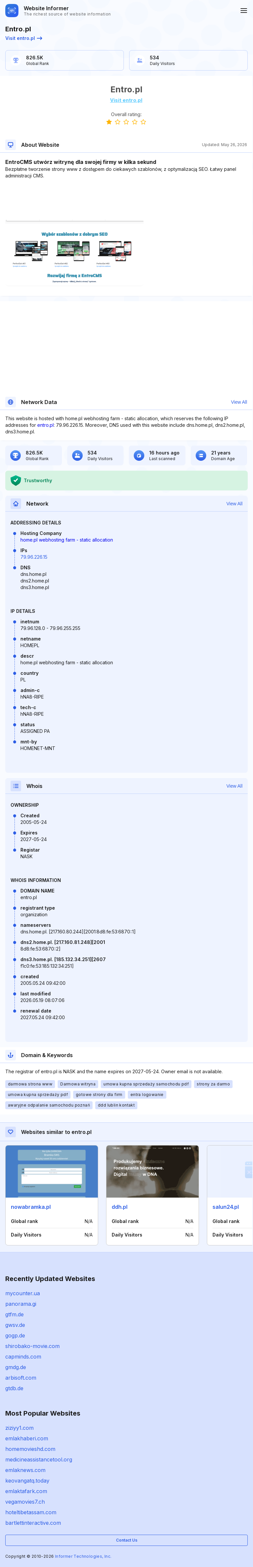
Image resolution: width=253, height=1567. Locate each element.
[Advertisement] (126, 199)
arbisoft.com (20, 1377)
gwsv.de (15, 1325)
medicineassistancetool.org (38, 1459)
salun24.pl (225, 1207)
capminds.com (23, 1356)
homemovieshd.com (30, 1449)
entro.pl (45, 425)
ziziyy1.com (19, 1428)
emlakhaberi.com (26, 1438)
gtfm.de (14, 1314)
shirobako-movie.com (32, 1346)
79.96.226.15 (33, 557)
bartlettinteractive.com (33, 1523)
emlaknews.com (25, 1470)
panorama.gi (20, 1304)
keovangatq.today (27, 1480)
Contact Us (126, 1540)
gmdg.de (15, 1367)
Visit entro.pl (23, 38)
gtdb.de (14, 1388)
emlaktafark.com (26, 1491)
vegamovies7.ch (25, 1501)
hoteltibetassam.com (30, 1512)
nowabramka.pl (31, 1207)
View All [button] (239, 402)
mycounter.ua (22, 1293)
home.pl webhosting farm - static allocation (66, 540)
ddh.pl (119, 1207)
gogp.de (15, 1335)
